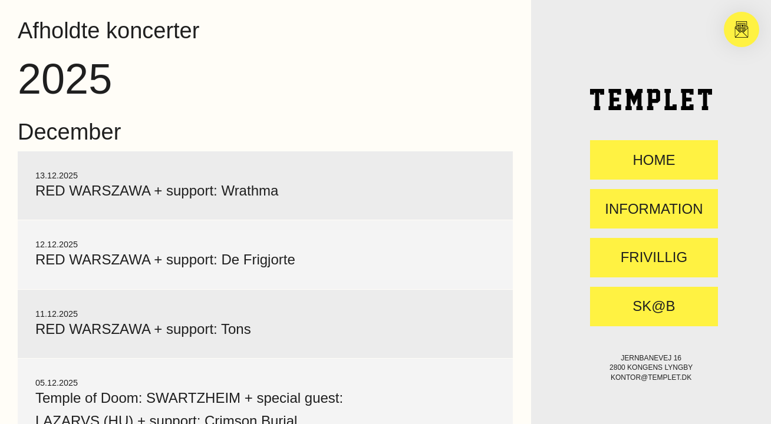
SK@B (653, 306)
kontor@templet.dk (651, 377)
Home (653, 160)
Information (654, 209)
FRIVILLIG (654, 257)
